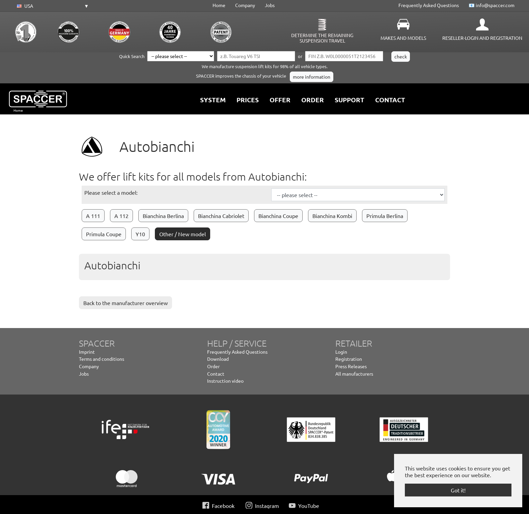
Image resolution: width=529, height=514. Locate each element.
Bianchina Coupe (278, 215)
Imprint (87, 352)
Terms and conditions (101, 359)
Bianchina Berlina (163, 215)
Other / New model (182, 234)
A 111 (93, 215)
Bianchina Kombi (332, 215)
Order (213, 366)
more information (311, 77)
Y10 (140, 234)
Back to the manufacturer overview (125, 302)
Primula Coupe (103, 234)
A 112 (121, 215)
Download (218, 359)
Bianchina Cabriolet (221, 215)
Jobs (270, 5)
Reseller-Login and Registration (482, 38)
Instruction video (225, 381)
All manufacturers (354, 374)
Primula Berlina (384, 215)
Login (341, 352)
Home (219, 5)
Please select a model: (111, 192)
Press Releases (351, 366)
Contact (215, 374)
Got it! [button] (458, 490)
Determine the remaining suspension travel (322, 38)
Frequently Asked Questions (428, 5)
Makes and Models (403, 38)
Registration (348, 359)
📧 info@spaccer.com (491, 5)
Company (245, 5)
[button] (52, 6)
